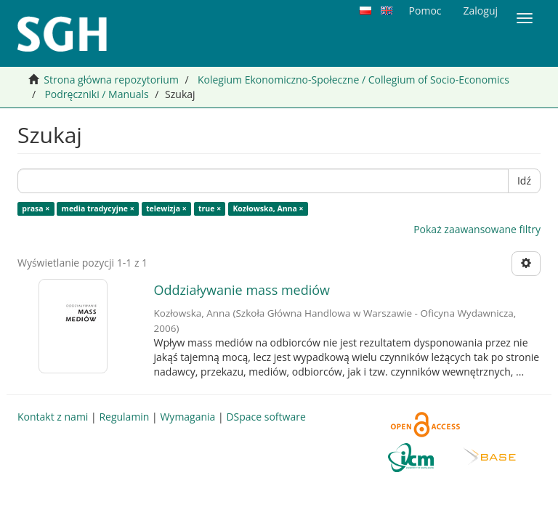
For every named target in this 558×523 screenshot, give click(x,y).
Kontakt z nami (52, 416)
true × (209, 208)
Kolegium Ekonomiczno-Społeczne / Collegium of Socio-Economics (353, 79)
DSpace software (265, 416)
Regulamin (124, 416)
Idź (524, 180)
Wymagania (187, 416)
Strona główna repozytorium (111, 79)
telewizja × (166, 208)
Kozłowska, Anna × (267, 208)
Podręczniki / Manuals (96, 94)
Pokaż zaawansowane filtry (477, 229)
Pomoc (425, 10)
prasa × (35, 208)
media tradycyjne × (98, 208)
